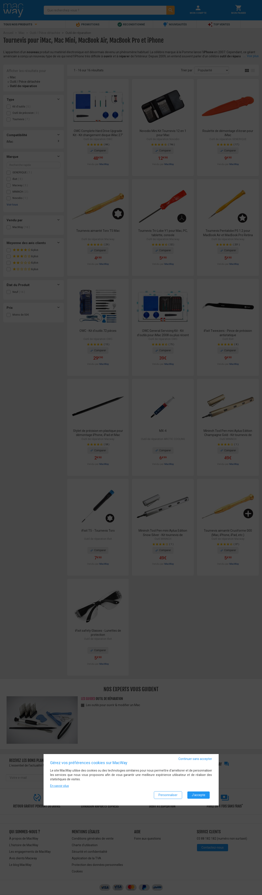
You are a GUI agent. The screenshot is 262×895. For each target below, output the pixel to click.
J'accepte (198, 795)
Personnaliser (168, 795)
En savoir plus (59, 786)
